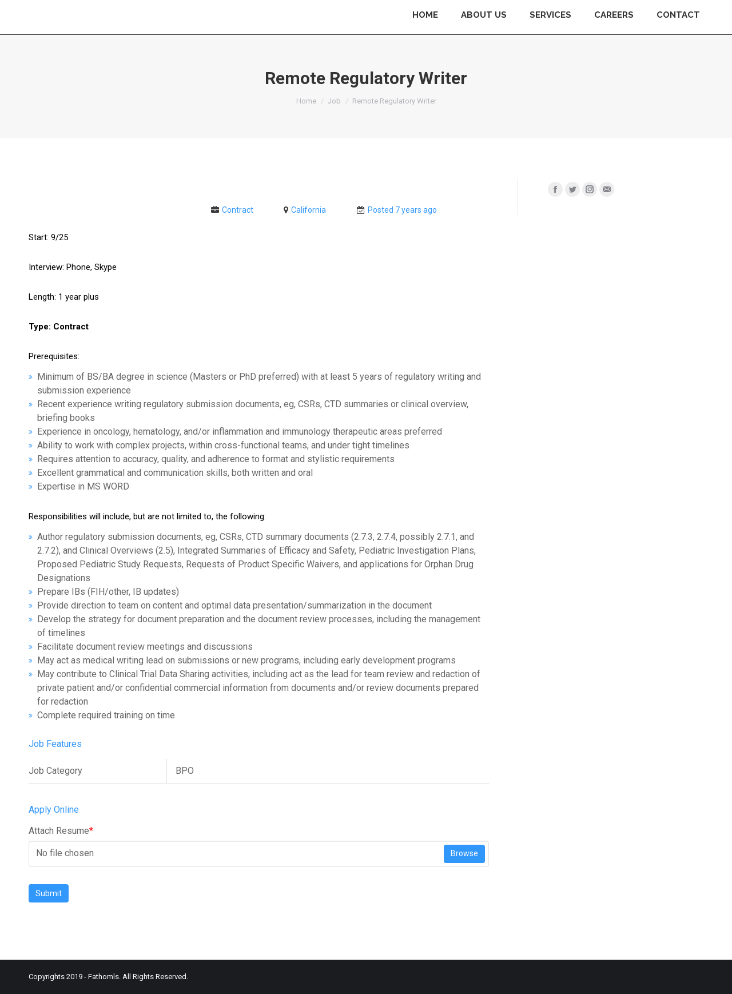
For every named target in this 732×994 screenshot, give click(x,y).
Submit (48, 893)
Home (306, 101)
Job (334, 101)
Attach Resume (61, 830)
